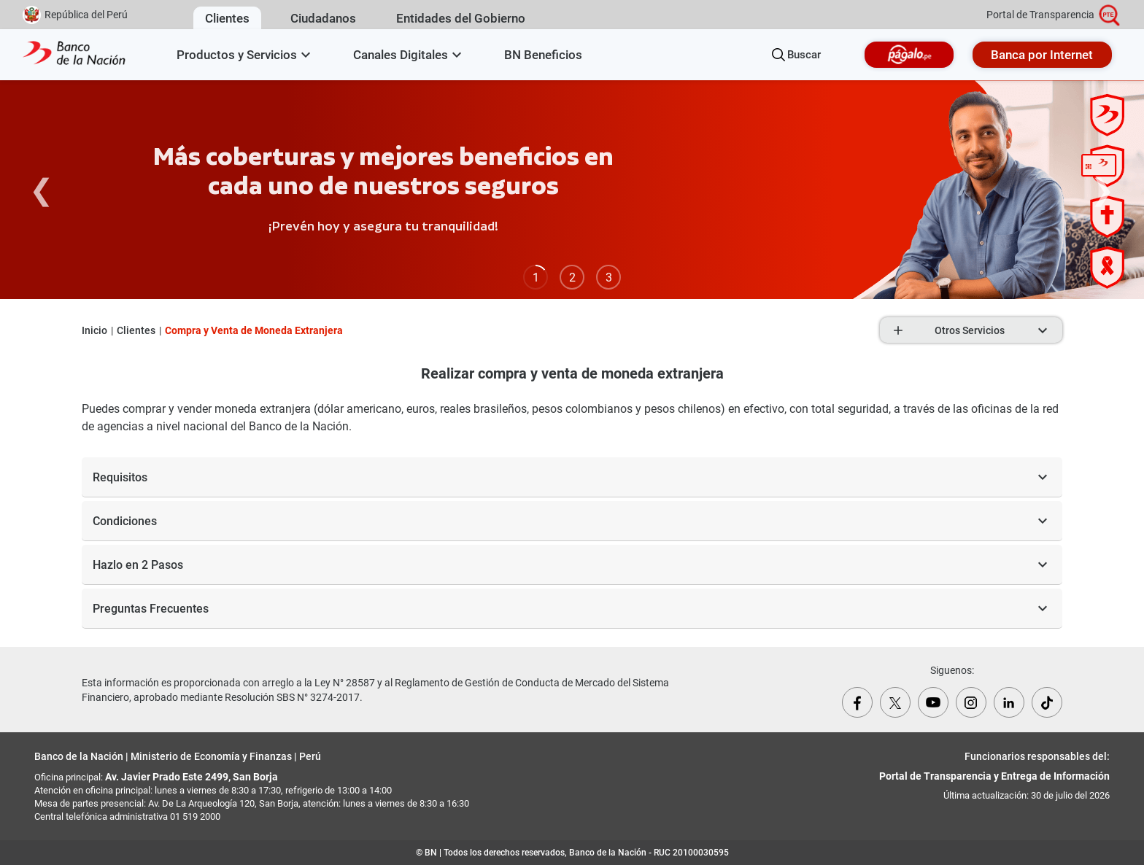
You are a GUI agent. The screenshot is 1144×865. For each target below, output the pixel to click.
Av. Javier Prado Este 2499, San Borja (191, 777)
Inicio (94, 330)
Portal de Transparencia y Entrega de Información (994, 776)
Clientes (136, 330)
